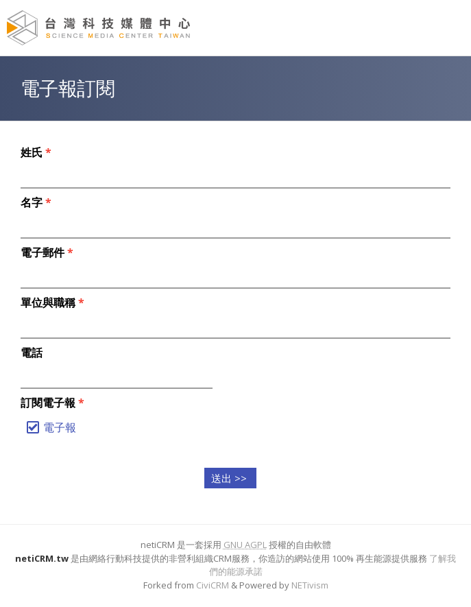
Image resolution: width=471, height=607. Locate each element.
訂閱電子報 (52, 402)
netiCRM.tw (42, 558)
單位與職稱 (52, 302)
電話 (32, 352)
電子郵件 (47, 252)
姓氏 (36, 152)
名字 (36, 202)
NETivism (309, 585)
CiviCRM (212, 585)
